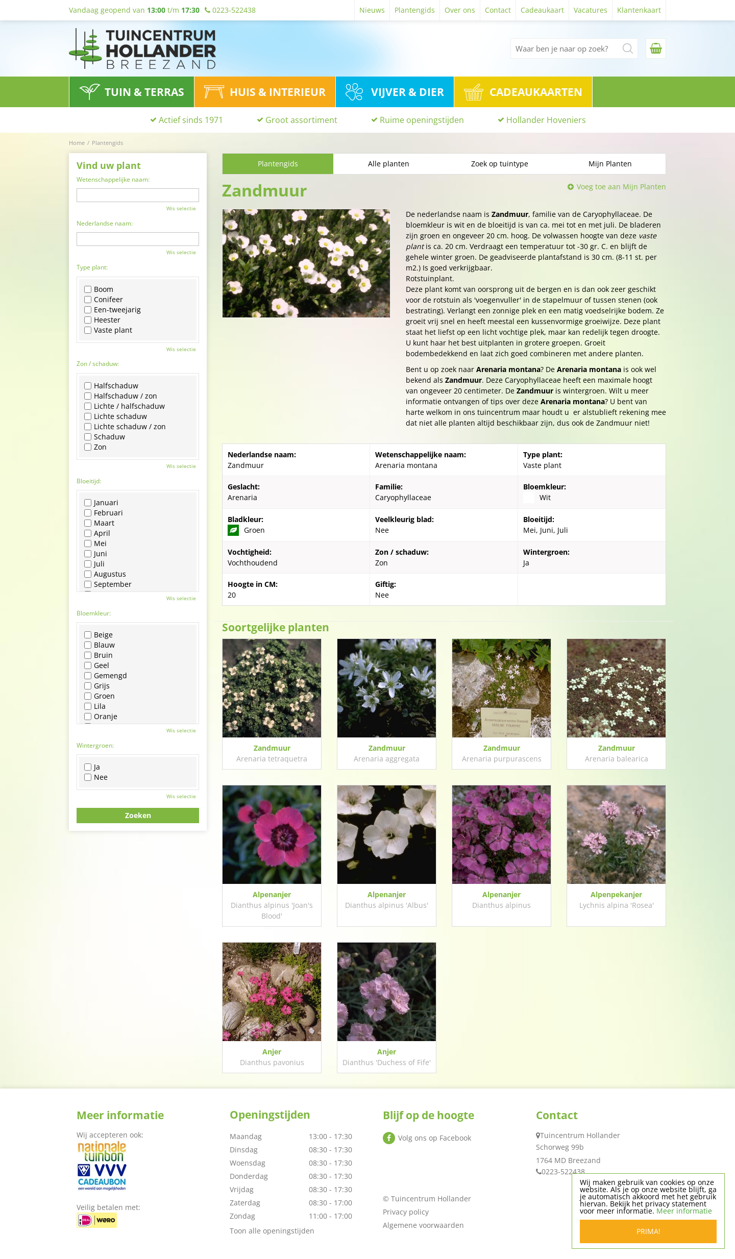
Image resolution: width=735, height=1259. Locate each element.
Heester (102, 320)
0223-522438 (563, 1171)
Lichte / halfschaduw (124, 406)
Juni (95, 553)
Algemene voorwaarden (423, 1225)
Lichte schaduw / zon (125, 426)
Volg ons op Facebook (434, 1138)
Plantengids (278, 163)
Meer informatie (684, 1211)
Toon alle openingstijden (272, 1231)
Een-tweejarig (112, 309)
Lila (95, 706)
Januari (101, 502)
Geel (96, 665)
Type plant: (92, 267)
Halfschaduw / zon (120, 396)
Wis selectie (181, 208)
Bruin (98, 655)
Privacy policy (406, 1212)
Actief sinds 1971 (191, 120)
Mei (95, 543)
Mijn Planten (610, 163)
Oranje (100, 716)
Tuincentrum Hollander (580, 1135)
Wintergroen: (95, 745)
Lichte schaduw (115, 416)
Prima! (648, 1231)
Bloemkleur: (94, 613)
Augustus (105, 574)
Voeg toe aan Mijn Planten (621, 186)
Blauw (99, 645)
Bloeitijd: (89, 481)
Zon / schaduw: (98, 363)
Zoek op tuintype (499, 163)
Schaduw (104, 436)
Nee (96, 777)
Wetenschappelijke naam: (113, 179)
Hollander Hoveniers (546, 120)
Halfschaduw (111, 385)
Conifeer (103, 299)
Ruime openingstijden (422, 120)
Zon (95, 447)
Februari (103, 512)
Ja (92, 767)
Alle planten (388, 163)
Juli (94, 563)
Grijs (97, 685)
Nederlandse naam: (105, 223)
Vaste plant (108, 330)
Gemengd (105, 675)
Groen (99, 696)
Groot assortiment (301, 120)
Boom (98, 289)
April (97, 533)
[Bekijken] (656, 48)
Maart (99, 523)
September (108, 584)
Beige (98, 634)
